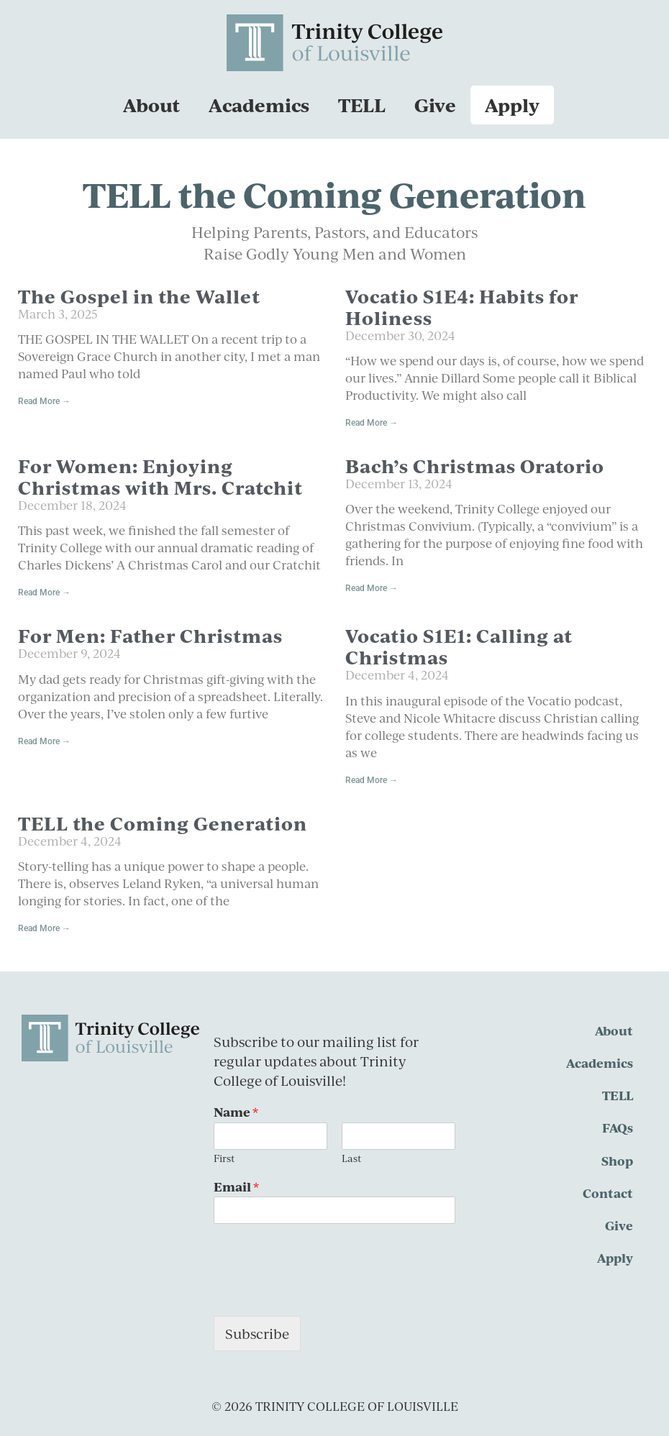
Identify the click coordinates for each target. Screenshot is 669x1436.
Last (351, 1159)
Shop (617, 1160)
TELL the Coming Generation (162, 823)
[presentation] (323, 1292)
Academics (259, 104)
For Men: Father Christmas (150, 635)
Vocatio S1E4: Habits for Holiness (461, 306)
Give (435, 104)
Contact (608, 1193)
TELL (362, 104)
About (151, 104)
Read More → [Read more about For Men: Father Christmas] (44, 741)
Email (236, 1186)
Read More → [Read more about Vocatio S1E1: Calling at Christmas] (371, 780)
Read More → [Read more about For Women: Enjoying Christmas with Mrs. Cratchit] (44, 592)
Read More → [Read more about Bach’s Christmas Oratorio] (371, 588)
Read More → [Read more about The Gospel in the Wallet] (44, 401)
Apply (512, 104)
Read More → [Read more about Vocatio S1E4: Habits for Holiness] (371, 423)
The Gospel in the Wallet (139, 295)
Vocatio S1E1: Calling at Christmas (459, 646)
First (224, 1159)
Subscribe (257, 1333)
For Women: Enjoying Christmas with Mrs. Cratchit (160, 476)
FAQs (617, 1127)
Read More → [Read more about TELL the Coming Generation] (44, 928)
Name (236, 1112)
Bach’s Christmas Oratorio (474, 465)
